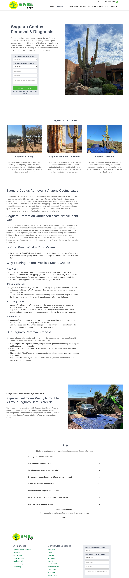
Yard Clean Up (17, 552)
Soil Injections (17, 555)
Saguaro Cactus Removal (21, 550)
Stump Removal (18, 558)
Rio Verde (51, 558)
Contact (64, 517)
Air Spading (16, 567)
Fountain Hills (52, 564)
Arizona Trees (73, 6)
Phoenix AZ (52, 550)
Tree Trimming (17, 564)
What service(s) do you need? (25, 56)
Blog (106, 6)
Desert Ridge (52, 575)
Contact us (114, 6)
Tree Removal (17, 561)
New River (51, 561)
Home (52, 6)
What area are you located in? (25, 63)
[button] (61, 6)
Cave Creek (52, 569)
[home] (22, 5)
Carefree (51, 555)
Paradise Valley (53, 567)
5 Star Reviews (97, 6)
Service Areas (85, 6)
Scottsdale (51, 572)
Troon (50, 552)
